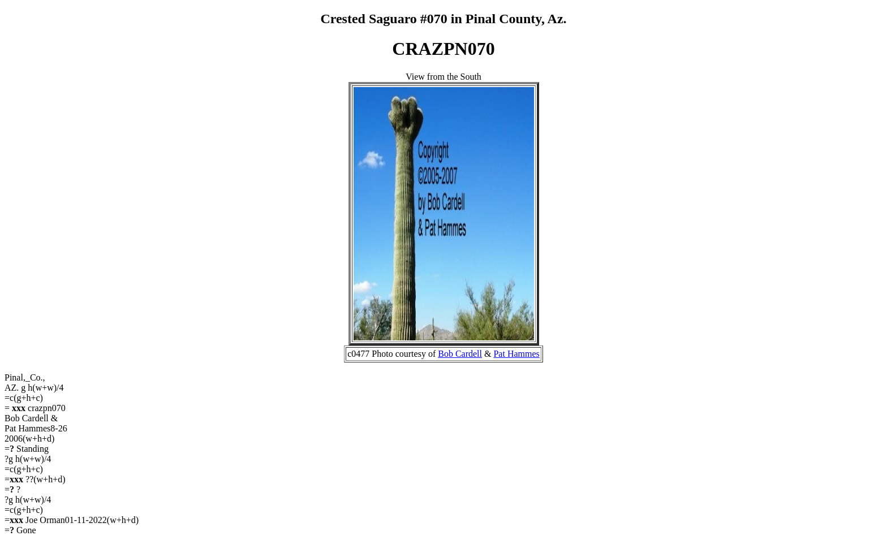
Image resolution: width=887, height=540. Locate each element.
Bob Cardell (460, 353)
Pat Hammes (516, 353)
